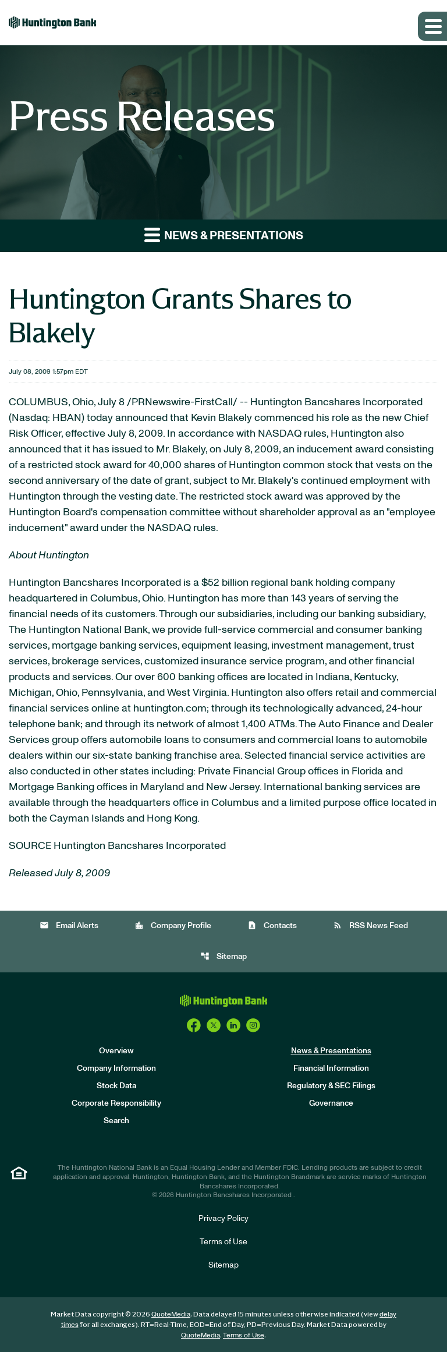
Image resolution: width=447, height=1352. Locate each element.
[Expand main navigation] (432, 26)
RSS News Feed (370, 925)
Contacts (272, 925)
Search (116, 1121)
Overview (116, 1051)
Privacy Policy (223, 1219)
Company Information (116, 1068)
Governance (331, 1103)
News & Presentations (331, 1051)
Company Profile (172, 925)
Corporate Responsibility (116, 1103)
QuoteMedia (170, 1314)
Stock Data (116, 1086)
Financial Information (331, 1068)
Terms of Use (223, 1242)
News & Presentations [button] (223, 234)
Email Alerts (69, 925)
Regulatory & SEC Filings (331, 1086)
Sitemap (223, 956)
